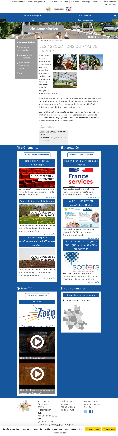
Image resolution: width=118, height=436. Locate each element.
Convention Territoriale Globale (23, 66)
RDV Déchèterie (86, 15)
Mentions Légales (92, 404)
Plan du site (96, 2)
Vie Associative (26, 42)
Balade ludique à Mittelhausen (37, 201)
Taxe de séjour (110, 4)
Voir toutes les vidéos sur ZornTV (37, 326)
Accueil (42, 40)
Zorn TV (87, 407)
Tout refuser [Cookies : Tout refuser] (109, 429)
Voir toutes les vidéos (37, 295)
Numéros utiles (91, 401)
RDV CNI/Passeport (32, 15)
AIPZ (21, 73)
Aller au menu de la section (58, 2)
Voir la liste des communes (76, 300)
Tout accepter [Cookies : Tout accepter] (93, 429)
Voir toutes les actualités (81, 155)
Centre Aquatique (85, 20)
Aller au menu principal (36, 2)
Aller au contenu (18, 2)
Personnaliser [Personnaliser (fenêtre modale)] (59, 433)
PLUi (32, 20)
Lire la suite (49, 198)
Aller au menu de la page (80, 2)
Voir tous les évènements (37, 155)
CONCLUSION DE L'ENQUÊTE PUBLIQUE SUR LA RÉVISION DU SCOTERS (81, 245)
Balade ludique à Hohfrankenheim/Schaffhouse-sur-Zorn (37, 241)
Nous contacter (110, 2)
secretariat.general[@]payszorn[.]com (56, 424)
